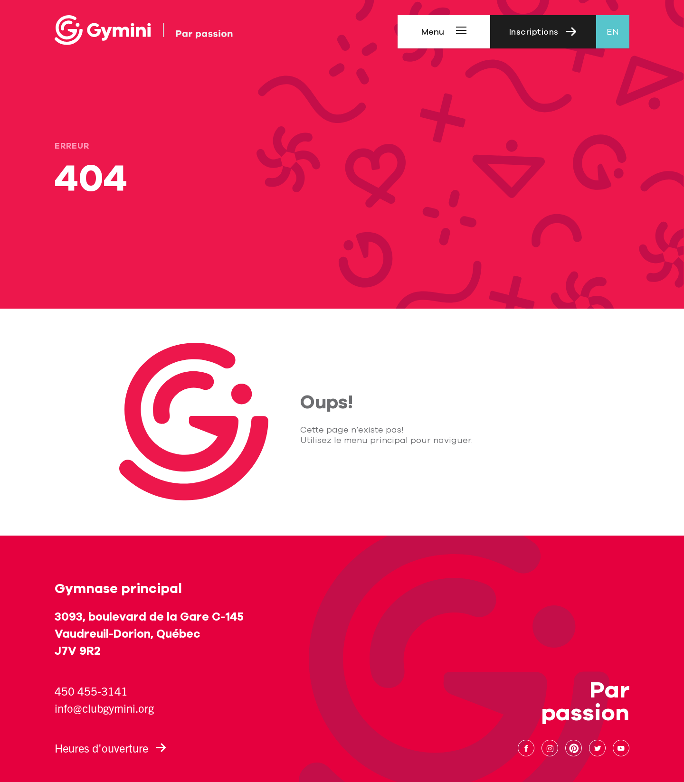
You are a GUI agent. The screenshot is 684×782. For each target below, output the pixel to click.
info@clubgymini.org (104, 708)
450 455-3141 (91, 691)
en (613, 32)
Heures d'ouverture (111, 748)
